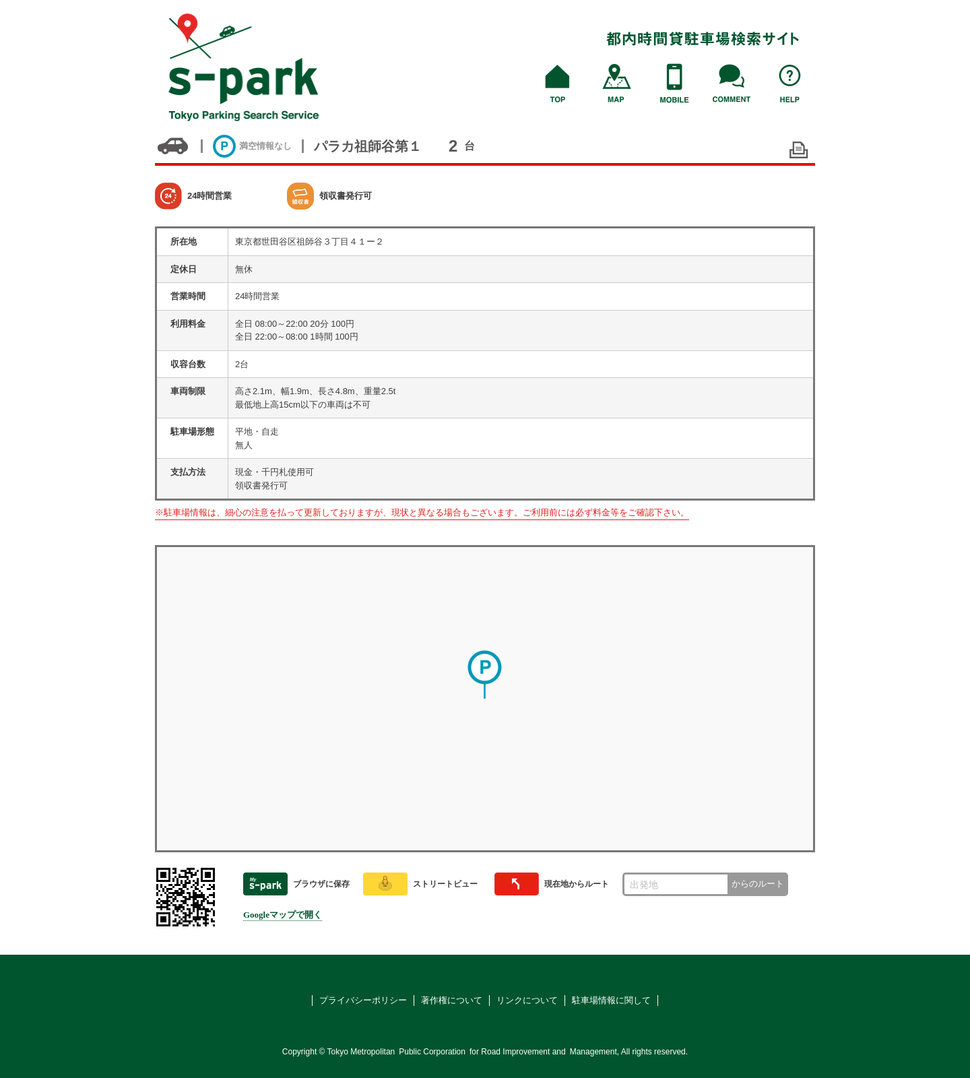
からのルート (758, 884)
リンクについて (527, 1000)
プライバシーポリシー (363, 1000)
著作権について (451, 1000)
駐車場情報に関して (611, 1000)
